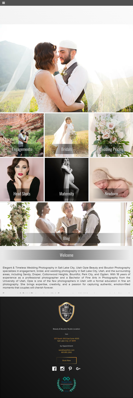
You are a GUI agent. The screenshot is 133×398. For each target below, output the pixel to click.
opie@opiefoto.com (66, 350)
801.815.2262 (66, 352)
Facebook (54, 368)
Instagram (62, 368)
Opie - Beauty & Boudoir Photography (16, 15)
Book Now (66, 360)
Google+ (78, 368)
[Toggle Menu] (3, 3)
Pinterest (70, 368)
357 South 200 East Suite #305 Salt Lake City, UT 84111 (66, 339)
